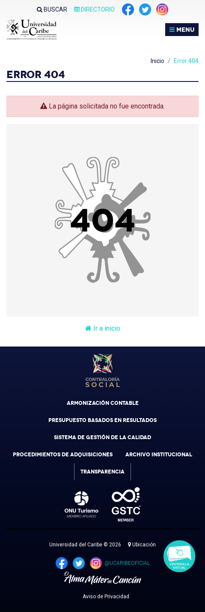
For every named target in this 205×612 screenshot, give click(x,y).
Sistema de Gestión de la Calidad (102, 437)
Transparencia (102, 471)
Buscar (52, 9)
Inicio (157, 60)
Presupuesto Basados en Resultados (102, 420)
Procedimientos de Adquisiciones (63, 454)
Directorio (94, 9)
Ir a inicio (102, 328)
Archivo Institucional (158, 454)
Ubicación (142, 545)
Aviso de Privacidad (106, 597)
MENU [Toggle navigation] (181, 29)
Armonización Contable (103, 403)
